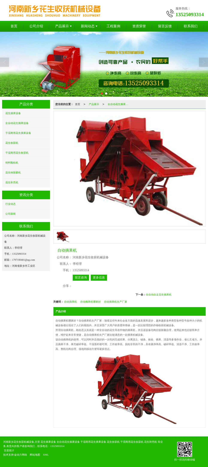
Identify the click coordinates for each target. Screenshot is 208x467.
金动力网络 (20, 454)
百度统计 (9, 450)
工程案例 (113, 26)
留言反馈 (165, 26)
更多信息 (99, 277)
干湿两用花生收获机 (17, 152)
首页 (14, 26)
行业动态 (10, 203)
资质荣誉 (139, 26)
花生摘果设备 (13, 113)
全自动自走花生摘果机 (159, 294)
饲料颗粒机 (11, 162)
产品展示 (62, 26)
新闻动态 (88, 26)
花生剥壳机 (11, 182)
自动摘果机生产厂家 (115, 301)
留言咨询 (81, 277)
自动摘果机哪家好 (90, 301)
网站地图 (35, 454)
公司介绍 (36, 26)
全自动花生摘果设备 (17, 123)
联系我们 (190, 26)
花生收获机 (11, 142)
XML (46, 454)
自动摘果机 (70, 301)
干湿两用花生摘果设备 (18, 133)
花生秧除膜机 (13, 172)
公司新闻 (10, 213)
